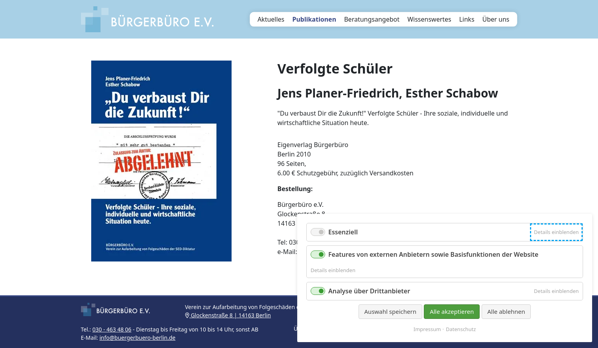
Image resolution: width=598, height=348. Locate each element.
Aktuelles (271, 19)
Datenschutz (461, 329)
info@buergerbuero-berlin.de (137, 337)
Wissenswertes (429, 19)
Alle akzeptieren (452, 311)
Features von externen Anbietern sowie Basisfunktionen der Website (433, 254)
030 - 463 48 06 (111, 329)
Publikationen (314, 19)
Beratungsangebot (371, 19)
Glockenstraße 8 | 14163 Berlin (228, 315)
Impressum (427, 329)
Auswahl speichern (390, 311)
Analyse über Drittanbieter (369, 291)
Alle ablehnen (506, 311)
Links (467, 19)
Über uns (496, 19)
